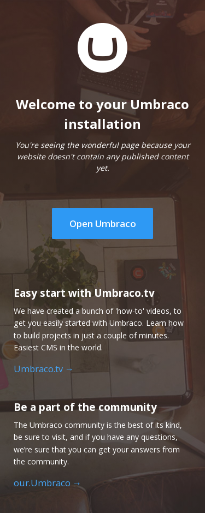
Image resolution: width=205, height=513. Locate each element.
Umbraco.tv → (44, 369)
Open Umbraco (102, 223)
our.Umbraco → (47, 483)
